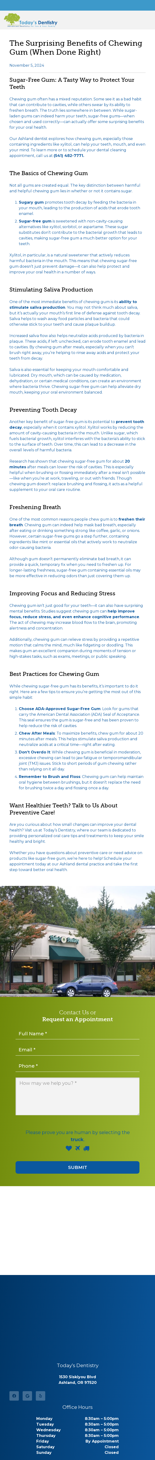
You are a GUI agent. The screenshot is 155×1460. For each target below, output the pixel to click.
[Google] (27, 1396)
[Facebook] (14, 1396)
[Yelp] (40, 1396)
